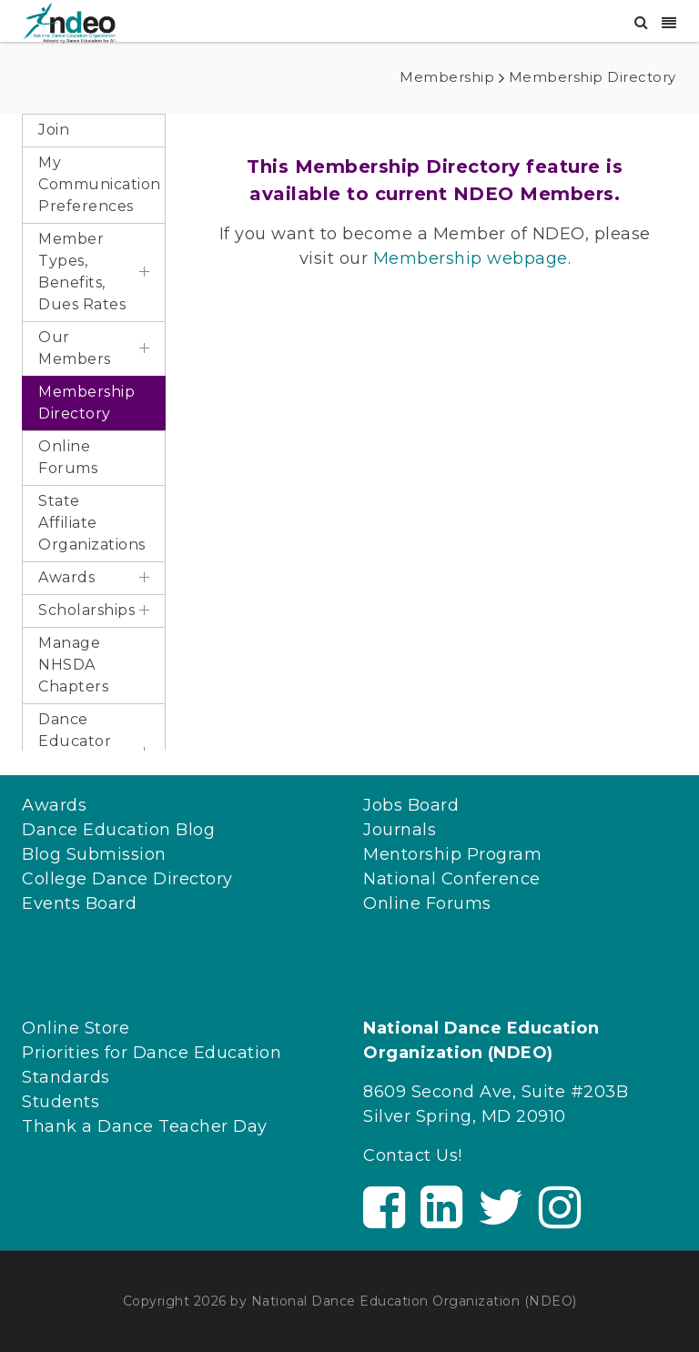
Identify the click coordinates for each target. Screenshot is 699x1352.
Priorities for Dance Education (151, 1053)
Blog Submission (94, 854)
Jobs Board (411, 805)
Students (60, 1102)
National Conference (452, 879)
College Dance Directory (127, 879)
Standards (66, 1077)
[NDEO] (69, 22)
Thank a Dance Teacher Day (145, 1126)
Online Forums (427, 903)
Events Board (79, 903)
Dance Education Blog (118, 830)
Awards (54, 805)
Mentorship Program (452, 854)
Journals (399, 830)
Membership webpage (470, 258)
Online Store (75, 1028)
